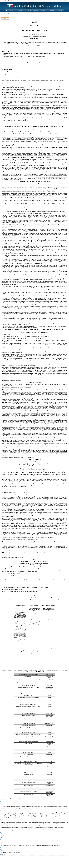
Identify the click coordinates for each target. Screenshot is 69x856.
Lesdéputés (11, 10)
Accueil (1, 13)
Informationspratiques (60, 10)
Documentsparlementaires (36, 10)
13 (52, 65)
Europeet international (44, 10)
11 (33, 240)
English (6, 0)
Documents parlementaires (9, 13)
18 (33, 475)
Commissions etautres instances (28, 10)
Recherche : (52, 0)
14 (18, 286)
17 (13, 319)
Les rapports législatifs (19, 13)
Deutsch (10, 0)
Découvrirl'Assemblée (52, 10)
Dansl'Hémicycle (20, 10)
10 (25, 231)
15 (13, 67)
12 (42, 262)
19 (8, 74)
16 (36, 314)
